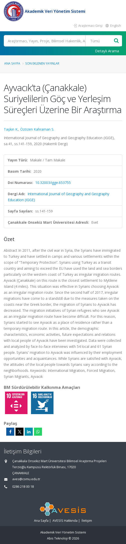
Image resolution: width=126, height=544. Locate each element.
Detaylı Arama (107, 50)
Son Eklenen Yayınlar (42, 63)
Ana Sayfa (12, 63)
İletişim (87, 520)
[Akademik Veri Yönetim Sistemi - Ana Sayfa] (14, 11)
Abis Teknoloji (57, 538)
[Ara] (62, 41)
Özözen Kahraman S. (37, 129)
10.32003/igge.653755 (53, 182)
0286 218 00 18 (23, 486)
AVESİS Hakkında (65, 520)
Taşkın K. (11, 129)
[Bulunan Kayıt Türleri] (101, 41)
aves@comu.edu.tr (26, 479)
